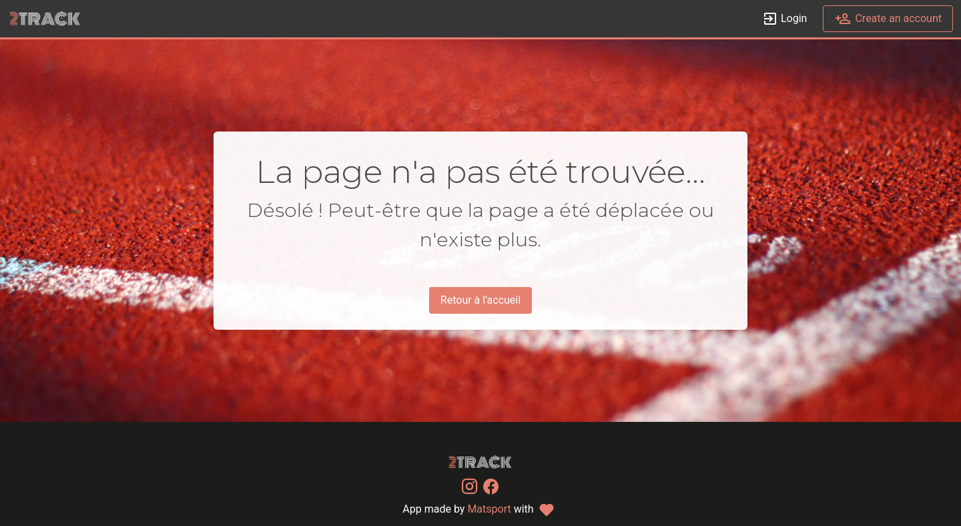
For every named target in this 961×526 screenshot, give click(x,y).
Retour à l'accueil (480, 300)
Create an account (888, 19)
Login (784, 19)
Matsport (489, 509)
